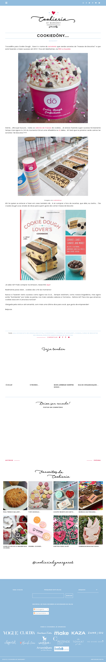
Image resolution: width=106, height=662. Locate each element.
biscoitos (39, 333)
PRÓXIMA (97, 460)
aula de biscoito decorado (24, 333)
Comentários (40, 613)
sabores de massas (43, 128)
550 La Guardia (64, 49)
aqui (48, 285)
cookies (78, 333)
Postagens (39, 609)
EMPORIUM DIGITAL (97, 659)
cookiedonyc (57, 200)
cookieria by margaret (64, 333)
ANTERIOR (9, 460)
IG (60, 130)
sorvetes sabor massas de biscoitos (58, 335)
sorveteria (52, 46)
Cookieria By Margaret (16, 659)
